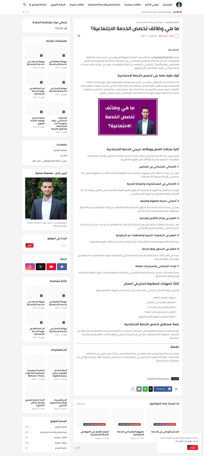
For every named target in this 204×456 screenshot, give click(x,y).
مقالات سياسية (132, 4)
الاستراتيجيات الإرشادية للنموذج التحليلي (58, 403)
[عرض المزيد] (133, 389)
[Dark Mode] (30, 4)
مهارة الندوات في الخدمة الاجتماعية (36, 62)
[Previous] (27, 11)
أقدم (77, 447)
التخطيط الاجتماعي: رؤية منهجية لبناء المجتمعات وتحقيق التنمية (59, 123)
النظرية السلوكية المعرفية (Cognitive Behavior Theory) (35, 373)
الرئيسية (167, 4)
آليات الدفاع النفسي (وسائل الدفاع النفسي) (35, 403)
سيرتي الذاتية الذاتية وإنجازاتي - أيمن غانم (49, 160)
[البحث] (24, 4)
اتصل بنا (63, 155)
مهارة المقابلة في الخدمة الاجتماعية (155, 12)
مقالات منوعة (77, 4)
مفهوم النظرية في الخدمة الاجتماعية (130, 433)
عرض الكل (81, 403)
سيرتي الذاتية (152, 4)
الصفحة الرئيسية (172, 22)
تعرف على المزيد (185, 441)
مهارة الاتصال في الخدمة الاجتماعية (58, 89)
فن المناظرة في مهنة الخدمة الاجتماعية (37, 91)
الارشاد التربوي (57, 4)
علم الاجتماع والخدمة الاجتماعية (104, 4)
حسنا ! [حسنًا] (192, 447)
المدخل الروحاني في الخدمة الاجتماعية (165, 433)
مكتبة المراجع (39, 4)
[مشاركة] (79, 35)
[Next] (23, 11)
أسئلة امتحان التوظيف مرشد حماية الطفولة (59, 373)
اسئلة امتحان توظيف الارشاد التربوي (37, 120)
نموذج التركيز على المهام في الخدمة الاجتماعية (94, 433)
